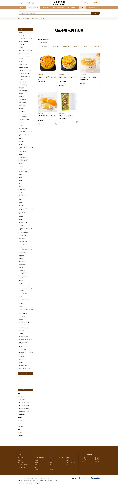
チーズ (21, 303)
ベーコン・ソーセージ (24, 225)
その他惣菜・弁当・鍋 (24, 273)
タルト (21, 47)
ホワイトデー (53, 460)
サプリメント (22, 359)
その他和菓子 (23, 116)
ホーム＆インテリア (58, 7)
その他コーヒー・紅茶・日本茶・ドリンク (26, 289)
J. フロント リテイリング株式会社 (31, 478)
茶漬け (21, 183)
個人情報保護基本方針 (52, 480)
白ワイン (21, 125)
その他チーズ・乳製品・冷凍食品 (26, 310)
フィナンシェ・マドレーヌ (25, 38)
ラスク (21, 58)
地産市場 (34, 18)
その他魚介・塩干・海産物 (25, 249)
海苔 (21, 174)
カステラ (22, 108)
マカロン (21, 61)
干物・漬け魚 (23, 235)
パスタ (21, 333)
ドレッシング (22, 349)
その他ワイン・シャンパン (25, 131)
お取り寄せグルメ (26, 18)
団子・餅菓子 (22, 99)
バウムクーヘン (23, 41)
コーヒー (22, 283)
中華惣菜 (22, 261)
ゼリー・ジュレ (23, 67)
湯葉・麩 (21, 186)
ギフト (22, 7)
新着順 (85, 46)
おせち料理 (68, 460)
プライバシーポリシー (41, 480)
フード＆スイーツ (33, 7)
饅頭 (21, 96)
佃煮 (21, 163)
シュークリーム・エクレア (25, 50)
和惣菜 (21, 255)
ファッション (45, 7)
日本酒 (21, 154)
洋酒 (21, 144)
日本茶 (21, 280)
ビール (21, 138)
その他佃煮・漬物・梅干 (25, 168)
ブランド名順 (96, 46)
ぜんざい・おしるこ (24, 114)
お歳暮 (67, 457)
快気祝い (36, 467)
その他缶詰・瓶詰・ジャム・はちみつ (26, 209)
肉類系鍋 (21, 267)
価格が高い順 (76, 46)
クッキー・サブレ (24, 53)
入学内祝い (36, 469)
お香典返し (36, 464)
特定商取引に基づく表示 (30, 480)
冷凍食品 (21, 306)
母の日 (52, 462)
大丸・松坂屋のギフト (39, 457)
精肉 (21, 216)
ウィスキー (22, 141)
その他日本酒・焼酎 (24, 157)
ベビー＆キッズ (72, 7)
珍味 (21, 247)
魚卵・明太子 (23, 241)
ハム (21, 219)
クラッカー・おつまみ (24, 128)
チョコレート (23, 64)
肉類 (21, 202)
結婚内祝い (36, 462)
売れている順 (56, 46)
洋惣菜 (21, 258)
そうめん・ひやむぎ (24, 327)
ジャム (21, 205)
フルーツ (22, 316)
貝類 (21, 180)
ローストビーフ (23, 222)
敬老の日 (52, 469)
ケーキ (21, 44)
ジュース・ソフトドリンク (25, 286)
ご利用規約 (20, 480)
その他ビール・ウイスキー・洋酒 (26, 148)
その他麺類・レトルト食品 (25, 339)
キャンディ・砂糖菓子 (24, 76)
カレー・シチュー (23, 336)
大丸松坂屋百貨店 (45, 478)
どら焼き (22, 111)
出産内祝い (36, 460)
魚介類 (21, 199)
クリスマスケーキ (70, 462)
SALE (82, 7)
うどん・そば (22, 325)
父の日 (52, 464)
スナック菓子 (22, 82)
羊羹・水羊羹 (23, 90)
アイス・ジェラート (24, 73)
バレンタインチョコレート (56, 457)
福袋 (67, 464)
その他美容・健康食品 (24, 365)
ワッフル (21, 79)
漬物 (21, 166)
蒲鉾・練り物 (22, 244)
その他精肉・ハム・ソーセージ (25, 229)
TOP (19, 18)
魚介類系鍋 (22, 270)
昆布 (21, 177)
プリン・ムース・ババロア (25, 70)
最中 (21, 93)
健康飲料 (21, 362)
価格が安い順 (66, 46)
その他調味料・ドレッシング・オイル (26, 353)
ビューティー (91, 7)
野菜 (21, 319)
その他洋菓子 (23, 85)
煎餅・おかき (23, 102)
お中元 (52, 467)
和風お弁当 (22, 264)
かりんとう (22, 105)
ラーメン (21, 330)
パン (21, 296)
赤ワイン (21, 122)
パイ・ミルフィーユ (24, 55)
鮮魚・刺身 (22, 238)
